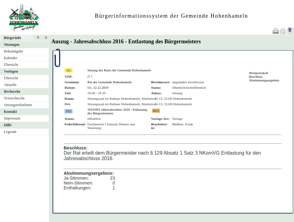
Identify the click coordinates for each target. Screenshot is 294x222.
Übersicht (11, 65)
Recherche (12, 91)
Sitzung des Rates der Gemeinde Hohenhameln (119, 70)
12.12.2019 (101, 87)
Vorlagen (11, 71)
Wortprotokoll (258, 73)
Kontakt (10, 111)
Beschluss (255, 76)
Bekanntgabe (13, 51)
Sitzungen (12, 44)
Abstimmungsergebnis (264, 80)
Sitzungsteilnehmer (18, 105)
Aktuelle (10, 85)
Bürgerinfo (12, 38)
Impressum (12, 118)
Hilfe (8, 125)
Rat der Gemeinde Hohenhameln (109, 82)
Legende (10, 132)
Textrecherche (14, 98)
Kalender (10, 58)
